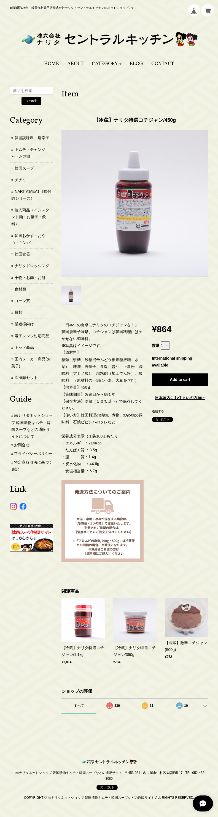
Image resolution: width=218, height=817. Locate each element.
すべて (79, 706)
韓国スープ (24, 168)
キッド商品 (24, 347)
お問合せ (21, 445)
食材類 (20, 289)
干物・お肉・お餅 (30, 277)
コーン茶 (22, 301)
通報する (158, 411)
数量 (156, 345)
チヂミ (20, 180)
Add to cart (180, 379)
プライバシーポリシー (33, 453)
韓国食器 (22, 254)
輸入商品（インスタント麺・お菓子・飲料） (30, 217)
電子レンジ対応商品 (32, 336)
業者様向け (24, 324)
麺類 (18, 312)
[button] (107, 64)
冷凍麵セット (26, 377)
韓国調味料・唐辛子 (32, 138)
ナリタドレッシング (32, 265)
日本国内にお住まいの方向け (180, 398)
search (31, 101)
